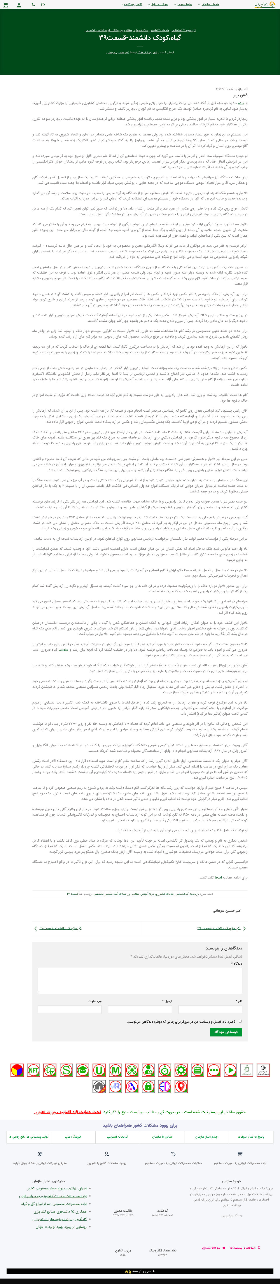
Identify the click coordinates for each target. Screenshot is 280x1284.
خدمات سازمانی (208, 4)
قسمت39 (72, 894)
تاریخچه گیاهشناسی (183, 30)
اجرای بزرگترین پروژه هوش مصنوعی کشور (57, 1188)
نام (239, 1001)
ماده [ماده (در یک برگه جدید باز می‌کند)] (241, 103)
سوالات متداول (158, 4)
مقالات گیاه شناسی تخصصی (101, 30)
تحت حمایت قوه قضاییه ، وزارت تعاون (67, 1112)
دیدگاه (236, 963)
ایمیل (167, 1001)
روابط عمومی (183, 4)
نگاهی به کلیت (131, 4)
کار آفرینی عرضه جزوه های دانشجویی (59, 1219)
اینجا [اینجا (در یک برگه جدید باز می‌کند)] (218, 877)
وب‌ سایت (95, 1001)
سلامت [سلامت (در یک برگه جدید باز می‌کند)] (62, 649)
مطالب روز (126, 30)
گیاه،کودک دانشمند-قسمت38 (223, 928)
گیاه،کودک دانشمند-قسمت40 (56, 928)
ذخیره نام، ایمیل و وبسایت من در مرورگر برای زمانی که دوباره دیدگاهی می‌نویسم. (181, 1021)
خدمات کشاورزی (159, 30)
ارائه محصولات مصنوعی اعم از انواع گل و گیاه (54, 1204)
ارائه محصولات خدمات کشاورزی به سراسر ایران (53, 1196)
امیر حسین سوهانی (117, 52)
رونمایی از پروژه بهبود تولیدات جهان (61, 1227)
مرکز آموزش (141, 30)
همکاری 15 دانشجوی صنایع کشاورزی (60, 1211)
